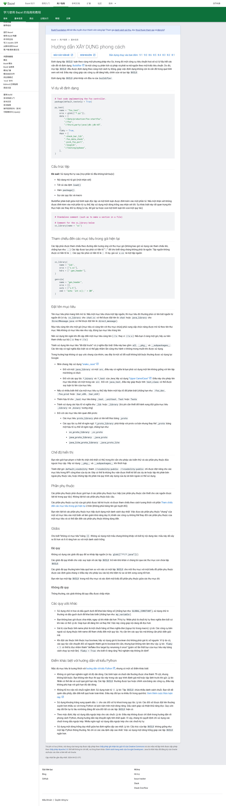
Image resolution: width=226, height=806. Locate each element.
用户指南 (63, 40)
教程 (57, 18)
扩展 (89, 3)
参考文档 (76, 3)
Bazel (53, 40)
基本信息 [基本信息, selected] (18, 18)
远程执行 (44, 18)
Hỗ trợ (137, 774)
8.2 (168, 55)
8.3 (163, 55)
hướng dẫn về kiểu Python (99, 668)
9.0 (145, 55)
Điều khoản (47, 800)
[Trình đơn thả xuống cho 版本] (116, 3)
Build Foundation (58, 30)
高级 (31, 18)
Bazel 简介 (30, 3)
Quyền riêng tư (61, 800)
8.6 (150, 55)
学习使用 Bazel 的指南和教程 (22, 12)
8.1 (173, 55)
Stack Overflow (141, 788)
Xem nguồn (88, 55)
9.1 (140, 55)
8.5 (154, 55)
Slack (136, 783)
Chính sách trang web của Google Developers (124, 749)
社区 (100, 3)
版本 (111, 3)
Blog (44, 774)
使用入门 (46, 3)
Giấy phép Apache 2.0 (59, 749)
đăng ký (160, 30)
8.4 (159, 55)
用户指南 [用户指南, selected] (61, 3)
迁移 (68, 18)
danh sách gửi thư (123, 30)
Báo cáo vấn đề (63, 55)
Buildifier (76, 65)
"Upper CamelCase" (138, 378)
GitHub (216, 3)
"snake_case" (89, 364)
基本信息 (74, 40)
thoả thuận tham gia (145, 30)
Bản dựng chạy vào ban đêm (123, 55)
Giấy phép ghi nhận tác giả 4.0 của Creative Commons (122, 746)
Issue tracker (140, 779)
